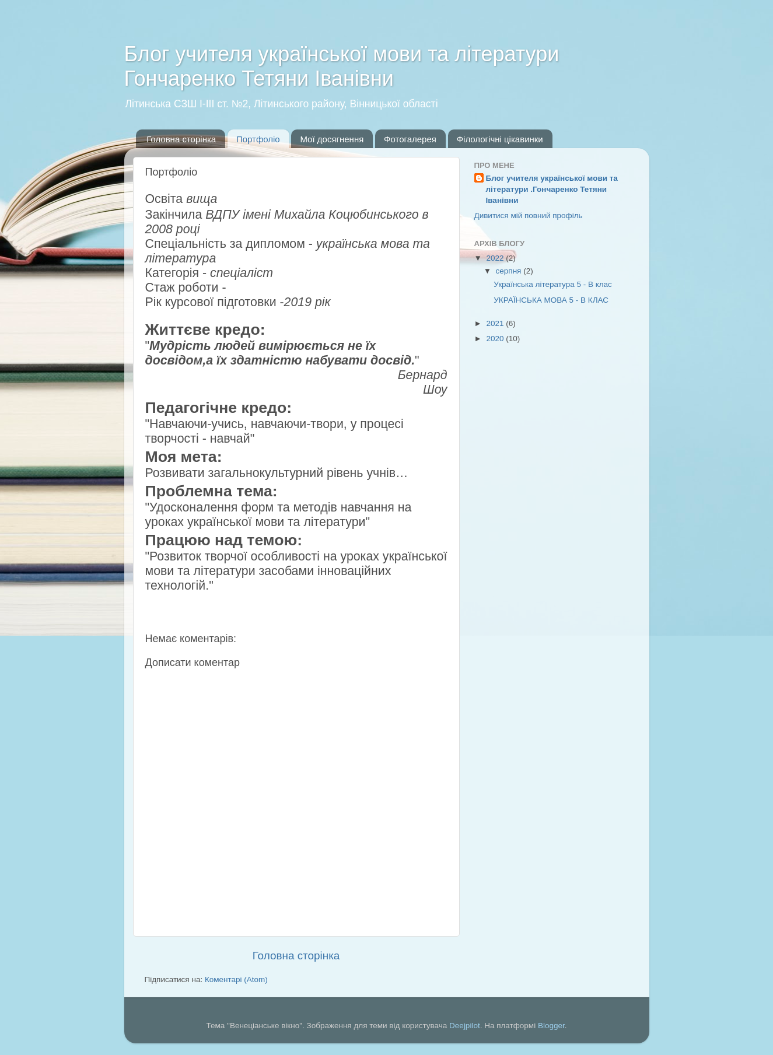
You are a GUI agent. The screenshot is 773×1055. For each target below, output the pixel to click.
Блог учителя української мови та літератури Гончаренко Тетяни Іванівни (341, 66)
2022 (496, 258)
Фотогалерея (410, 139)
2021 (496, 323)
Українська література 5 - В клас (553, 284)
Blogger (551, 1025)
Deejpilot (464, 1025)
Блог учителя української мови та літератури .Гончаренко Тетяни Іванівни (552, 189)
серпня (510, 271)
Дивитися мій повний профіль (528, 215)
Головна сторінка (181, 139)
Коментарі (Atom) (236, 979)
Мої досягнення (331, 139)
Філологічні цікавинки (500, 139)
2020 (496, 338)
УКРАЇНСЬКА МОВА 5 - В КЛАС (551, 300)
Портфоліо (258, 139)
